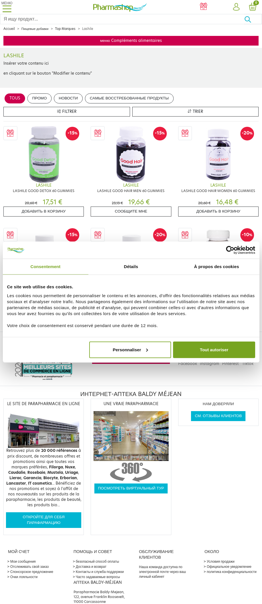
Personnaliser (130, 349)
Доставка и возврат (91, 566)
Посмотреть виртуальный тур (131, 488)
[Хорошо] (253, 19)
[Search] (122, 19)
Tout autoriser (214, 349)
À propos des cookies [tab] (216, 266)
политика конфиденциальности (232, 571)
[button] (236, 7)
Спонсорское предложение (31, 571)
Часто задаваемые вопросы (98, 576)
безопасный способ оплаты (97, 561)
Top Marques (65, 28)
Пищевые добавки (34, 28)
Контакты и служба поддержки (100, 571)
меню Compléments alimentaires (131, 40)
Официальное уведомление (229, 566)
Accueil (9, 28)
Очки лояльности (24, 576)
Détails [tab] (131, 266)
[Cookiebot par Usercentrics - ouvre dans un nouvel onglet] (230, 250)
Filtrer (66, 111)
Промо (39, 98)
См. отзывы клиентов (218, 416)
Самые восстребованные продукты (129, 98)
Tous (14, 98)
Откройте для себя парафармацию (44, 519)
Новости (68, 98)
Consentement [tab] (45, 266)
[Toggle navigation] (7, 7)
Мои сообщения (23, 561)
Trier (195, 111)
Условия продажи (220, 561)
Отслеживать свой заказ (29, 566)
